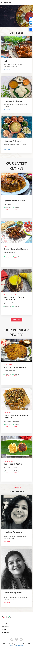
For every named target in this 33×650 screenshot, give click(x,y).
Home (3, 621)
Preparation (7, 208)
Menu (27, 3)
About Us (4, 624)
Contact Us (5, 632)
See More (7, 541)
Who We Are (5, 627)
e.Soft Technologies (16, 645)
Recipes (4, 629)
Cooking (15, 208)
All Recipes (16, 319)
